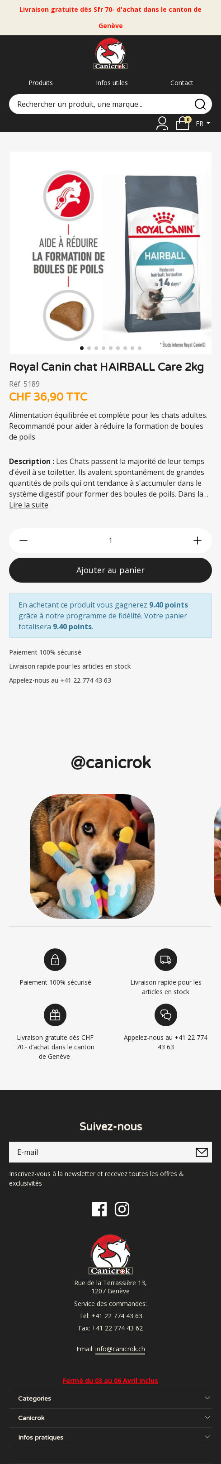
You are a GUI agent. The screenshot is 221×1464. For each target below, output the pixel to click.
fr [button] (200, 123)
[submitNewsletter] (201, 1152)
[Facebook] (99, 1208)
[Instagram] (122, 1208)
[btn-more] (197, 540)
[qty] (110, 540)
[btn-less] (23, 540)
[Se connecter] (162, 123)
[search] (200, 104)
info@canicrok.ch (120, 1349)
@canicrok (111, 763)
